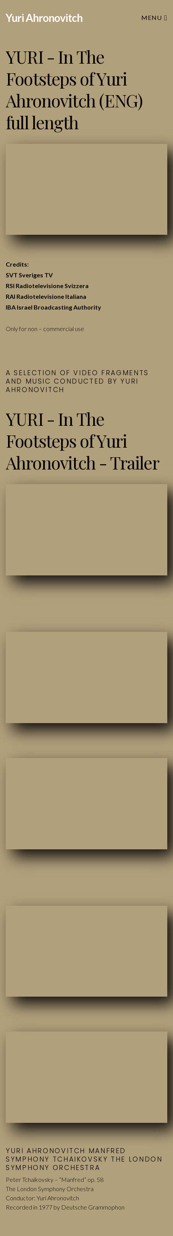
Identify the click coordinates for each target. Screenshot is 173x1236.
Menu (154, 17)
